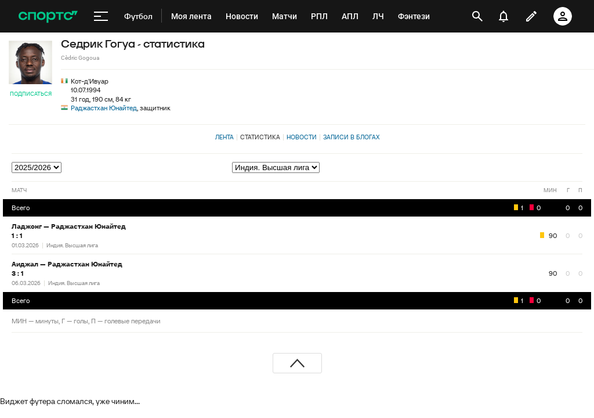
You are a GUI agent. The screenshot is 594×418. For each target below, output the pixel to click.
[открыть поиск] (477, 16)
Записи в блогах (351, 137)
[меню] (101, 16)
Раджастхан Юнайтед (104, 107)
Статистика (260, 137)
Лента (224, 137)
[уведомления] (503, 16)
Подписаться (31, 94)
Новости (302, 137)
